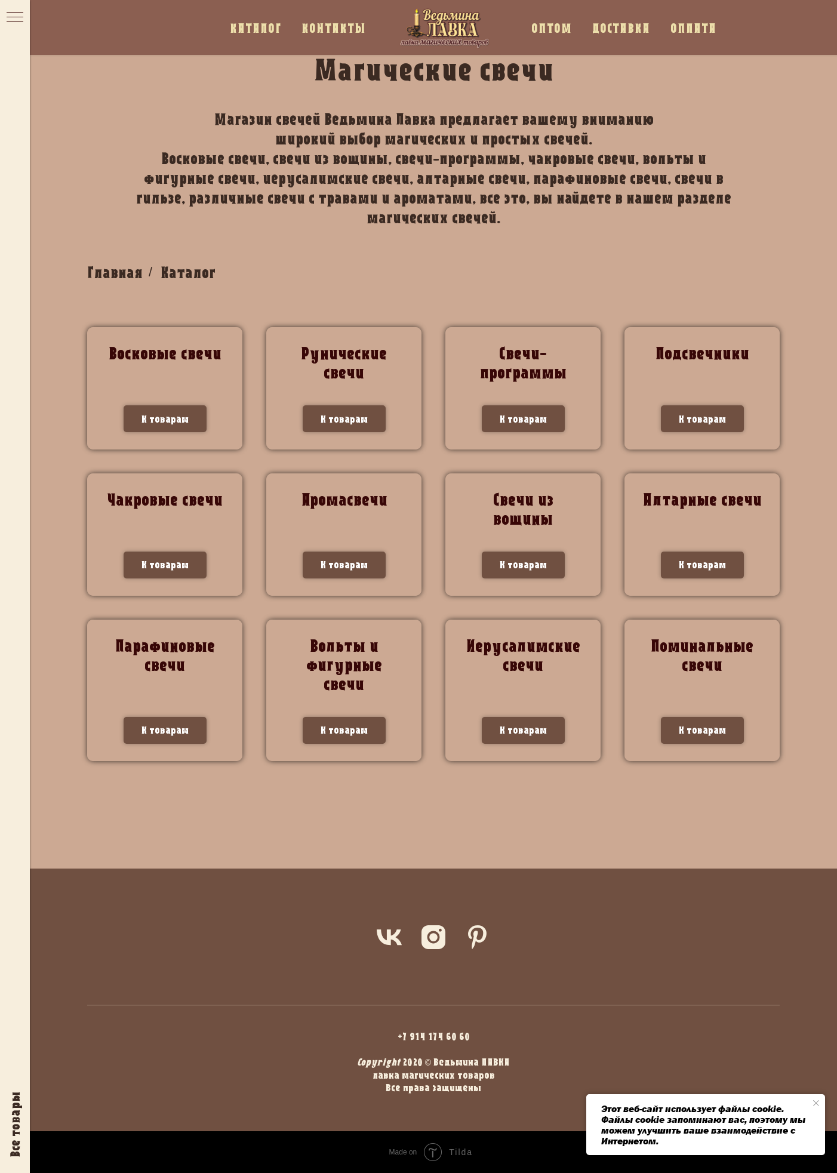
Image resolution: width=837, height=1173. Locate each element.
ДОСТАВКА (621, 27)
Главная (115, 272)
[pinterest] (478, 937)
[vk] (389, 937)
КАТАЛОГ (255, 27)
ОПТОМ (551, 27)
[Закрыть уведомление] (816, 1103)
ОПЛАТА (693, 27)
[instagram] (433, 937)
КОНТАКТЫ (333, 27)
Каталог (188, 272)
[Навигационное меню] (15, 18)
